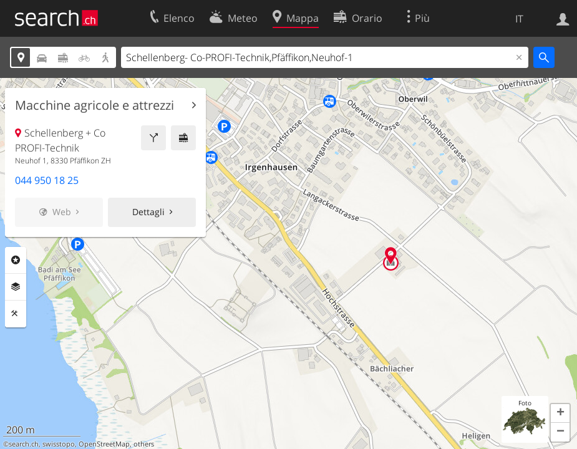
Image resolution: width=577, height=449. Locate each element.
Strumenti (15, 314)
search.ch (24, 444)
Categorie (15, 260)
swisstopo (58, 444)
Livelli (15, 287)
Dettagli (148, 212)
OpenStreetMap (104, 444)
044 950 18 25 (47, 180)
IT (519, 19)
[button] (560, 413)
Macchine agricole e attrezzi (94, 105)
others (143, 444)
